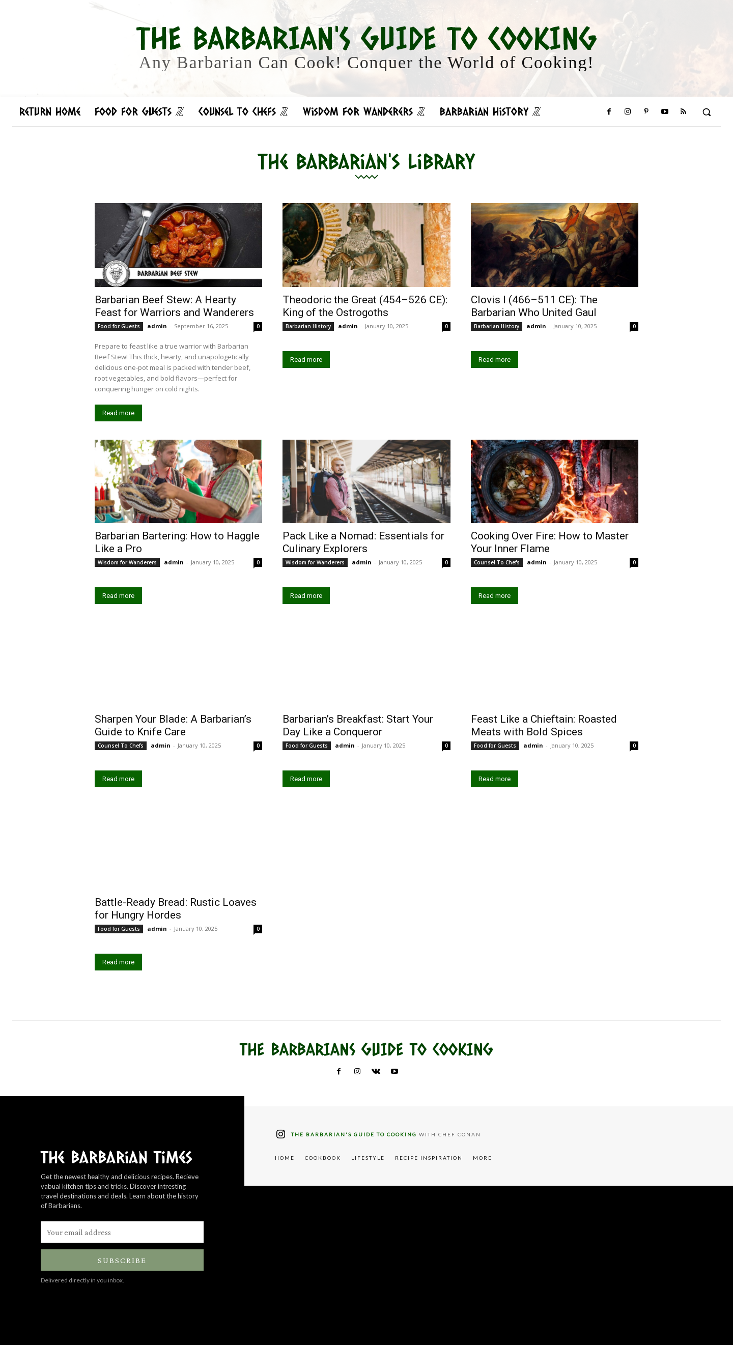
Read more (118, 413)
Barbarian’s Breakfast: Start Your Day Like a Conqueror (358, 725)
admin (157, 326)
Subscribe (122, 1260)
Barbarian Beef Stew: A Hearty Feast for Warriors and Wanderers (174, 306)
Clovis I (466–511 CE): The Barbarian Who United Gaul (534, 306)
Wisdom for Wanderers (127, 562)
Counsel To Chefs (497, 562)
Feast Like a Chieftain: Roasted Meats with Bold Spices (544, 725)
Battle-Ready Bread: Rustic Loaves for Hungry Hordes (176, 908)
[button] (706, 112)
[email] (122, 1232)
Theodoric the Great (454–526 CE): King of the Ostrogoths (365, 306)
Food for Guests (119, 326)
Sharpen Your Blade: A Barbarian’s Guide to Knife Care (173, 725)
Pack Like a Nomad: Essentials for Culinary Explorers (363, 542)
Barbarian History (308, 326)
